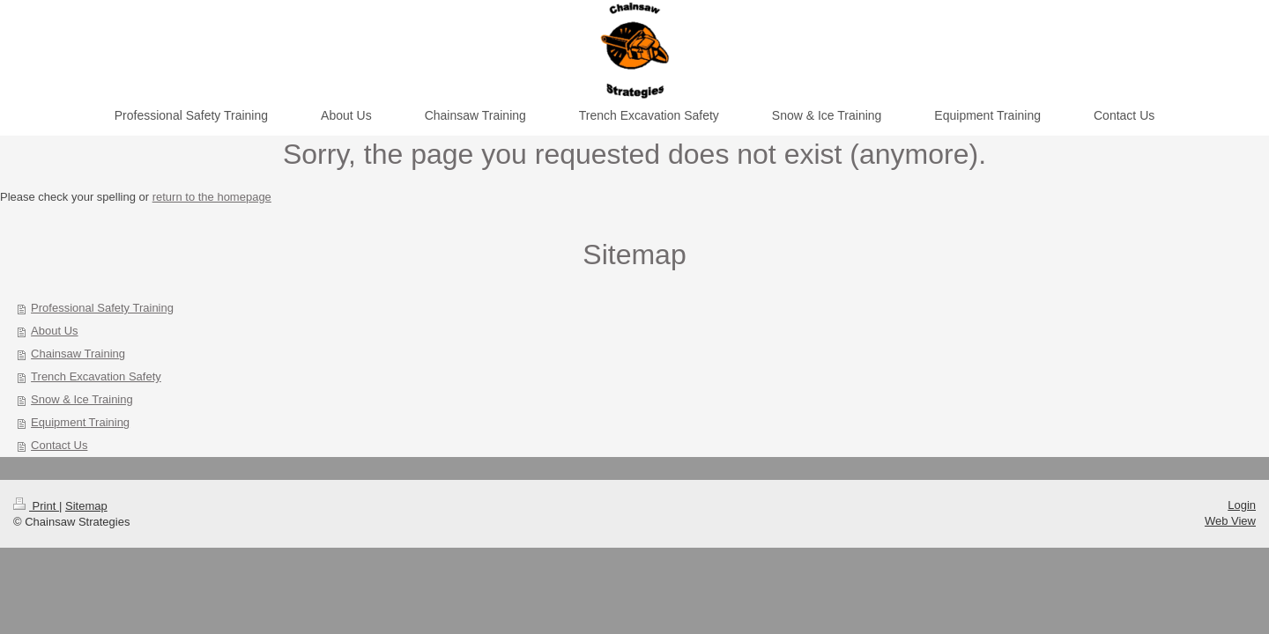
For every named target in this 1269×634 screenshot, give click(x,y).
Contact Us (59, 445)
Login (1242, 505)
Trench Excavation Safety (96, 376)
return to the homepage (211, 196)
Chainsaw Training (78, 353)
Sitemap (86, 505)
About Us (54, 330)
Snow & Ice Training (82, 399)
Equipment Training (80, 422)
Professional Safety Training (102, 307)
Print (36, 505)
